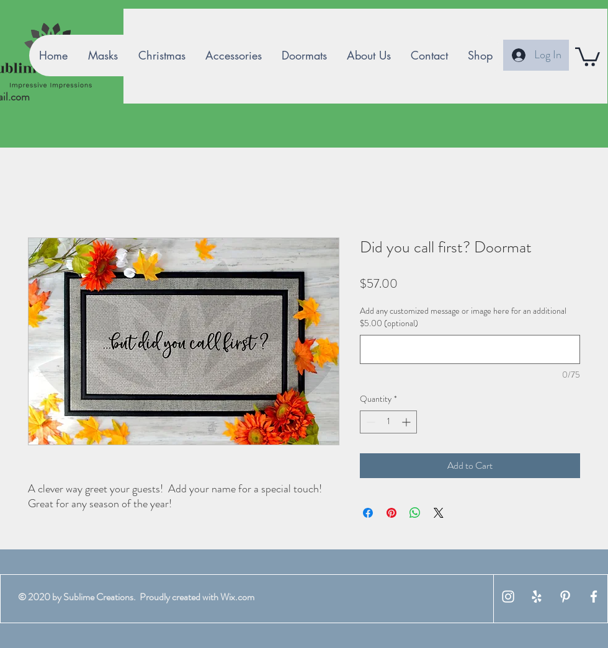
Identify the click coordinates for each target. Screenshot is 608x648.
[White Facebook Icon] (594, 596)
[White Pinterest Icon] (565, 596)
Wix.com (237, 597)
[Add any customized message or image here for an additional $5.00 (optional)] (469, 349)
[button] (587, 55)
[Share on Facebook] (367, 512)
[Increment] (407, 422)
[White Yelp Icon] (537, 596)
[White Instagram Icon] (508, 596)
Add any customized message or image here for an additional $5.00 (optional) (463, 317)
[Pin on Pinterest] (391, 512)
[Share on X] (438, 512)
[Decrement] (369, 422)
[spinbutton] (388, 422)
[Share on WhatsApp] (415, 512)
